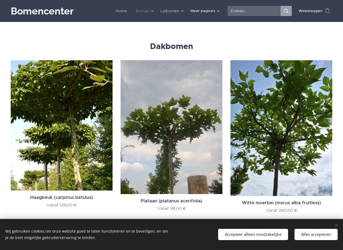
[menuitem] (90, 11)
